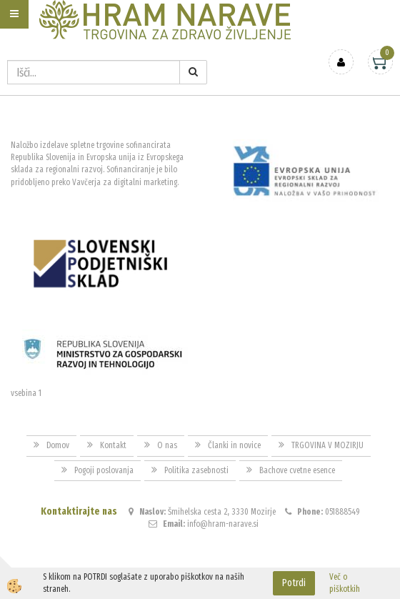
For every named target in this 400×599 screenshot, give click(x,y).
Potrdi (294, 583)
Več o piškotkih (344, 583)
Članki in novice (234, 445)
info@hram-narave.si (223, 524)
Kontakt (113, 445)
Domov (57, 445)
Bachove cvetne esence (297, 470)
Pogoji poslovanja (104, 470)
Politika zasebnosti (196, 470)
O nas (167, 445)
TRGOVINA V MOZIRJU (327, 445)
